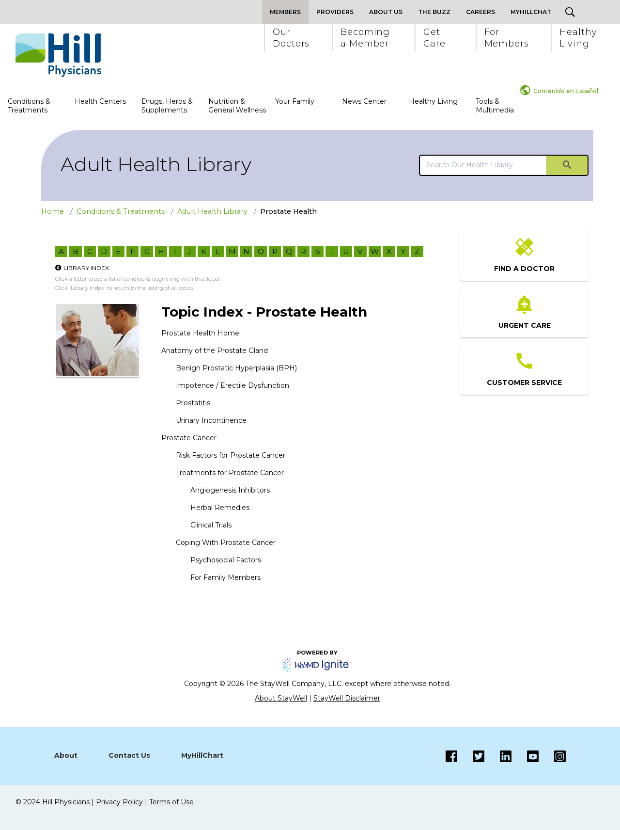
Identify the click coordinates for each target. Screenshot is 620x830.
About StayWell (281, 698)
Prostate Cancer (189, 437)
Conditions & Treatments (29, 105)
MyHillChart (202, 755)
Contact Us (129, 755)
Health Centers (100, 101)
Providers (335, 12)
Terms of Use (171, 802)
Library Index (86, 267)
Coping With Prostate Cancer (226, 542)
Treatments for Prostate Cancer (230, 472)
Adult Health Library (156, 164)
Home (52, 211)
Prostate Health (288, 211)
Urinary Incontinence (211, 420)
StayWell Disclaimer (346, 698)
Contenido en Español (565, 91)
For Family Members (225, 577)
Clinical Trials (211, 525)
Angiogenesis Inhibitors (230, 490)
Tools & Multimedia (495, 105)
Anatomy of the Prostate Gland (214, 350)
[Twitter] (470, 756)
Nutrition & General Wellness (237, 105)
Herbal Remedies (219, 507)
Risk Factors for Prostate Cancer (230, 455)
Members (285, 12)
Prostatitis (193, 403)
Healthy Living (433, 101)
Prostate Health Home (200, 333)
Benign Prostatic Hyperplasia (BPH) (236, 368)
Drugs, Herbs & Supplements (167, 105)
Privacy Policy (119, 802)
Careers (480, 12)
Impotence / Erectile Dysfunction (232, 385)
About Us (386, 12)
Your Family (294, 101)
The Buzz (434, 12)
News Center (364, 101)
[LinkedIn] (498, 756)
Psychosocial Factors (225, 560)
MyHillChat (531, 12)
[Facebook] (451, 756)
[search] (483, 165)
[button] (290, 37)
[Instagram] (525, 756)
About (66, 755)
